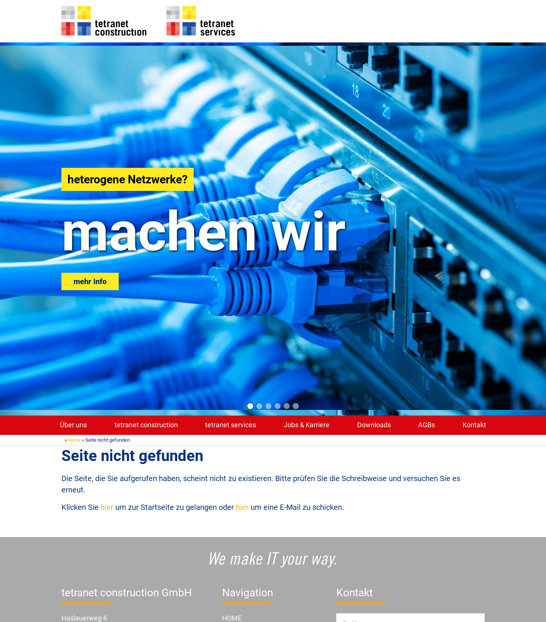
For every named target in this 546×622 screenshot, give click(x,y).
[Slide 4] (277, 406)
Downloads (374, 425)
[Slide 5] (286, 406)
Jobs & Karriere (306, 425)
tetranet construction (146, 425)
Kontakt (474, 425)
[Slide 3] (268, 406)
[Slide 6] (295, 406)
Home (74, 440)
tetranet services (230, 425)
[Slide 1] (250, 406)
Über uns (73, 425)
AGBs (426, 425)
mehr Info (90, 281)
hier (106, 507)
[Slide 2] (259, 406)
